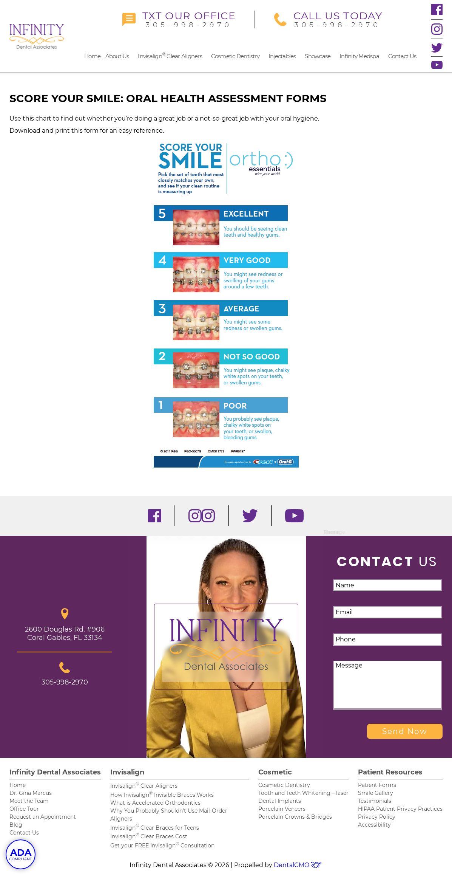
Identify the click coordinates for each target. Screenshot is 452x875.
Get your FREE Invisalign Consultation (162, 845)
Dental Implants (279, 801)
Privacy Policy (376, 816)
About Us (117, 56)
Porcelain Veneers (281, 808)
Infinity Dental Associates (55, 772)
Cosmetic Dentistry (235, 56)
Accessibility (374, 824)
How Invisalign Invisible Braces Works (162, 794)
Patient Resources (390, 772)
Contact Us (402, 56)
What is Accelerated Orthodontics (155, 802)
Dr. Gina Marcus (30, 793)
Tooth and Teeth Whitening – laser (303, 793)
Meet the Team (29, 801)
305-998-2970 (179, 19)
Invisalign (127, 772)
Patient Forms (377, 785)
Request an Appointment (42, 816)
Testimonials (374, 801)
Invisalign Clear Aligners (170, 55)
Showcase (317, 56)
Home (92, 56)
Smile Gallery (375, 793)
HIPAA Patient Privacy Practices (400, 808)
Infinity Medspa (359, 56)
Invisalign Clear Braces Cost (148, 836)
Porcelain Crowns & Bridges (295, 816)
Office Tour (24, 808)
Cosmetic (275, 772)
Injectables (282, 56)
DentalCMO (298, 865)
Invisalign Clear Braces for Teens (154, 827)
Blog (15, 824)
